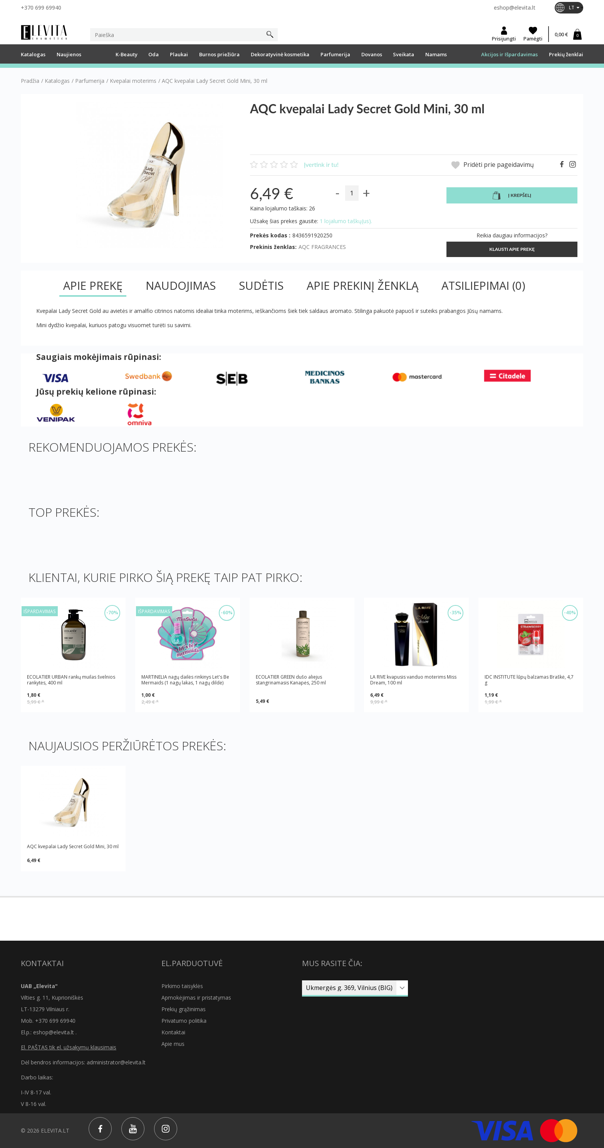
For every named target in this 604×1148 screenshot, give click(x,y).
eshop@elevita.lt (514, 7)
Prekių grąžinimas (183, 1009)
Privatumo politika (183, 1020)
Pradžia (30, 80)
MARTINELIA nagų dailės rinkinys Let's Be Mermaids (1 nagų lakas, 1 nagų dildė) (185, 680)
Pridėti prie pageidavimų (492, 165)
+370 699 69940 (41, 7)
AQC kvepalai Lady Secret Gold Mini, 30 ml (73, 846)
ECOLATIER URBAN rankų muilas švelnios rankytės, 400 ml (71, 680)
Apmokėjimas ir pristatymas (196, 997)
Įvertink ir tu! (321, 164)
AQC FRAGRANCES (322, 246)
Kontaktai (173, 1032)
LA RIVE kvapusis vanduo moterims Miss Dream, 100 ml (413, 680)
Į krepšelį (512, 196)
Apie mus (173, 1043)
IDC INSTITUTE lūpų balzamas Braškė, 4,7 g (529, 680)
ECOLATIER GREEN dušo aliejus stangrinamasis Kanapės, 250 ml (291, 680)
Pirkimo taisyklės (182, 986)
